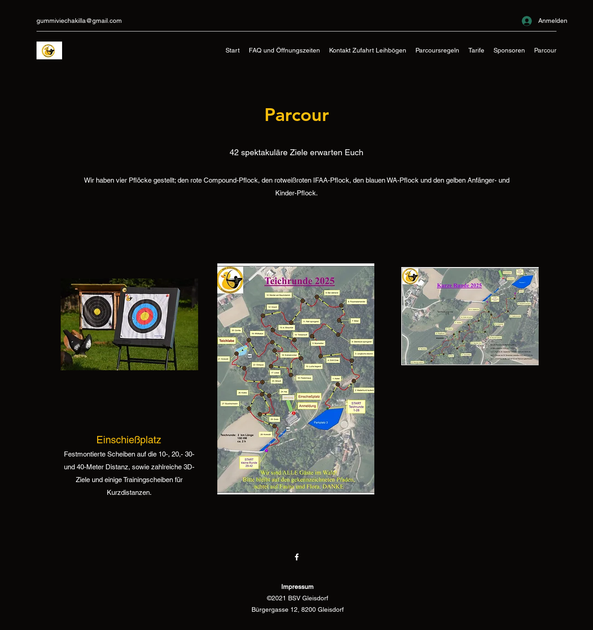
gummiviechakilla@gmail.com (79, 20)
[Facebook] (296, 557)
